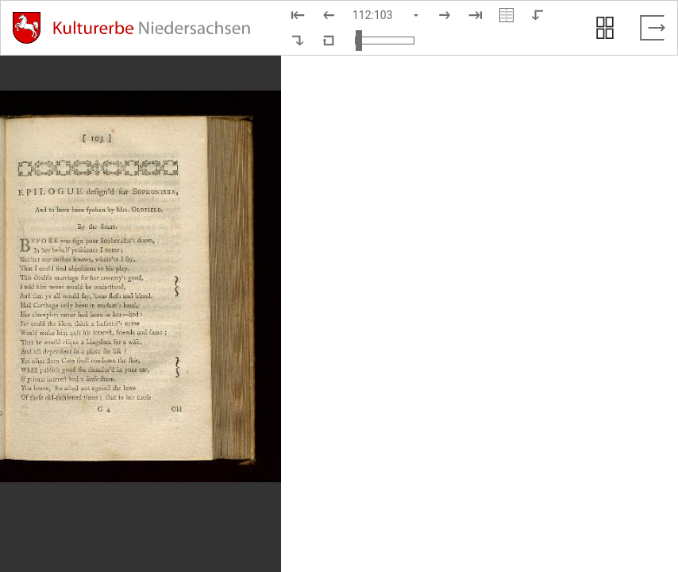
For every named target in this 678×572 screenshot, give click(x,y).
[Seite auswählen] (386, 15)
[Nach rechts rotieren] (297, 40)
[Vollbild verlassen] (652, 28)
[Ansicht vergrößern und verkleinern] (384, 40)
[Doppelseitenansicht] (506, 15)
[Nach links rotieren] (537, 15)
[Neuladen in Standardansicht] (328, 40)
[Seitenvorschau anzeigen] (605, 28)
